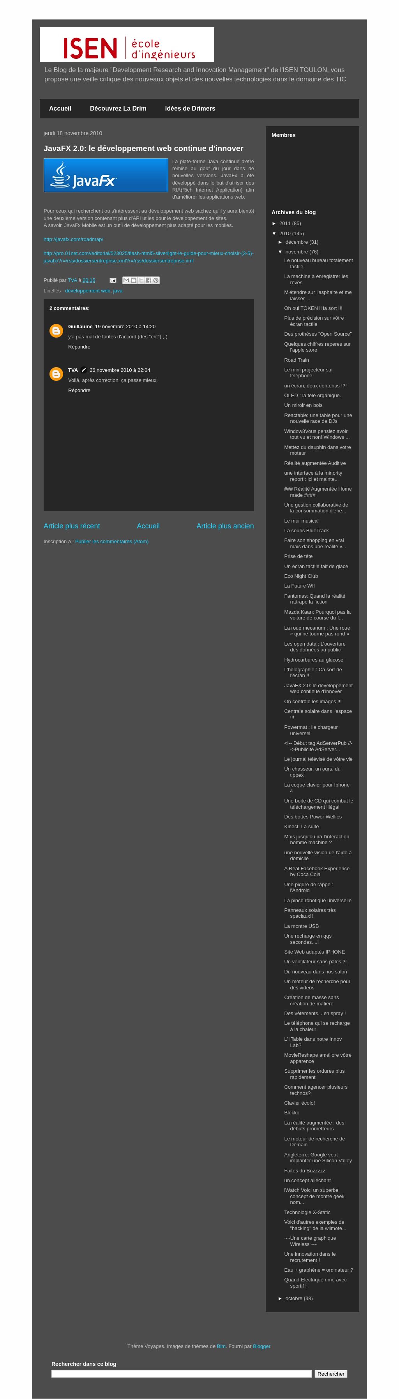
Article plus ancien (225, 526)
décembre (297, 242)
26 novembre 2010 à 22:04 (120, 370)
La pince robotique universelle (317, 900)
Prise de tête (298, 556)
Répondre (79, 347)
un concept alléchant (307, 1180)
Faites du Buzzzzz (304, 1171)
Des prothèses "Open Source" (317, 334)
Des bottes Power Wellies (313, 817)
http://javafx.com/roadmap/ (73, 239)
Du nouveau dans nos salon (315, 972)
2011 (285, 223)
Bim (221, 1346)
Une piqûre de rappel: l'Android (308, 888)
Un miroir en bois (303, 405)
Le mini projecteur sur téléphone (308, 373)
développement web (87, 291)
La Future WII (299, 586)
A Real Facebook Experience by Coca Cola (317, 872)
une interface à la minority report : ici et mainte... (313, 476)
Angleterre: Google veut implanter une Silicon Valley (318, 1158)
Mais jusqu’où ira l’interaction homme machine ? (316, 840)
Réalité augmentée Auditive (315, 463)
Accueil (60, 108)
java (118, 291)
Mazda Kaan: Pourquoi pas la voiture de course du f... (317, 615)
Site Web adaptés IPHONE (314, 952)
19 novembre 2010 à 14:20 (125, 326)
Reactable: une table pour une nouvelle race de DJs (318, 418)
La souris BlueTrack (306, 530)
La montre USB (301, 926)
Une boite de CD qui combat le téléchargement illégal (318, 804)
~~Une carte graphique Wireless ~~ (310, 1241)
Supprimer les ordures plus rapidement (314, 1074)
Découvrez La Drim (118, 108)
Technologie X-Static (307, 1212)
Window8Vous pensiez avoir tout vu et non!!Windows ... (317, 434)
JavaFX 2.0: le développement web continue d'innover (144, 148)
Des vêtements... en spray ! (315, 1013)
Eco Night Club (301, 576)
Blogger (261, 1346)
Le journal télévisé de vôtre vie (318, 759)
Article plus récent (72, 526)
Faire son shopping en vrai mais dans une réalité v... (315, 543)
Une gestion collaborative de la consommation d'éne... (316, 508)
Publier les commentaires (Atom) (112, 541)
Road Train (296, 360)
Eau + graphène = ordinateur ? (318, 1270)
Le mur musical (301, 521)
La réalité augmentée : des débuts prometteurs (314, 1126)
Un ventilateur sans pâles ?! (315, 961)
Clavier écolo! (299, 1103)
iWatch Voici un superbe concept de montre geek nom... (314, 1196)
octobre (295, 1298)
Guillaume (80, 326)
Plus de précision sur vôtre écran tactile (314, 321)
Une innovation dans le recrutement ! (309, 1257)
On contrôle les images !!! (312, 701)
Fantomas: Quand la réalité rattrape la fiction (314, 599)
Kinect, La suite (301, 826)
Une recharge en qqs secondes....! (307, 939)
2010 (285, 233)
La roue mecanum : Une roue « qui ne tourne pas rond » (317, 631)
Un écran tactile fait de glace (316, 566)
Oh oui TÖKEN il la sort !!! (313, 308)
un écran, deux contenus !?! (315, 386)
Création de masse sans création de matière (311, 1000)
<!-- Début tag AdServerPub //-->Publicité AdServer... (318, 746)
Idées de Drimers (190, 108)
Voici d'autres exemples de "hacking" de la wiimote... (315, 1225)
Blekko (291, 1113)
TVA (73, 370)
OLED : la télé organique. (312, 395)
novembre (297, 252)
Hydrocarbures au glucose (313, 660)
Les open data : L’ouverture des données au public (315, 647)
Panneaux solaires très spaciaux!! (309, 913)
